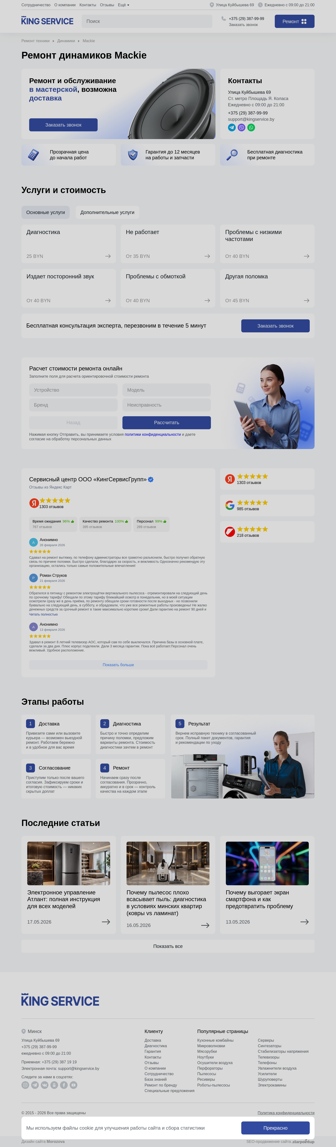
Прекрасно (275, 1128)
